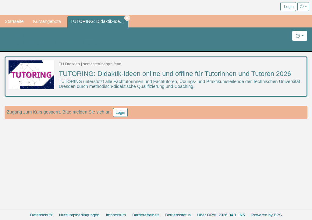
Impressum (116, 215)
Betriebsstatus (178, 215)
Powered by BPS (266, 215)
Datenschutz (41, 215)
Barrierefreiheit (145, 215)
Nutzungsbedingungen (79, 215)
